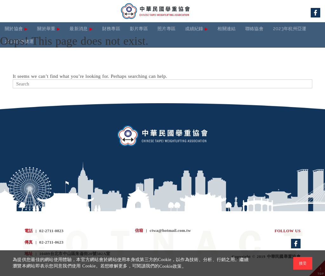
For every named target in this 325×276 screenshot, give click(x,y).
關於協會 (14, 28)
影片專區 (139, 28)
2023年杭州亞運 (290, 28)
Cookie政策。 (172, 266)
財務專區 (111, 28)
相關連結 (226, 28)
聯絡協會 (254, 28)
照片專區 (166, 28)
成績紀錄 (194, 28)
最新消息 (79, 28)
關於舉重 (46, 28)
